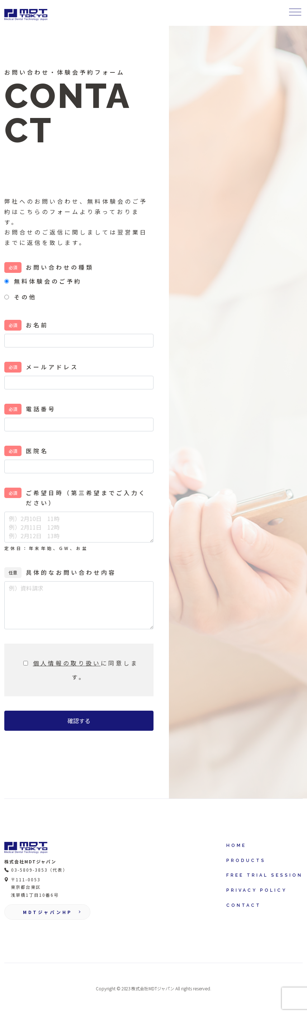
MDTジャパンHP (47, 912)
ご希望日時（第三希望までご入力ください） (86, 497)
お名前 (37, 325)
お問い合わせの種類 (60, 267)
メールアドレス (52, 367)
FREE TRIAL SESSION (264, 875)
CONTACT (243, 905)
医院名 (37, 450)
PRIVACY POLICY (256, 890)
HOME (236, 845)
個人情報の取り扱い (67, 663)
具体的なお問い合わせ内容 (71, 572)
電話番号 (41, 408)
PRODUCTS (246, 860)
